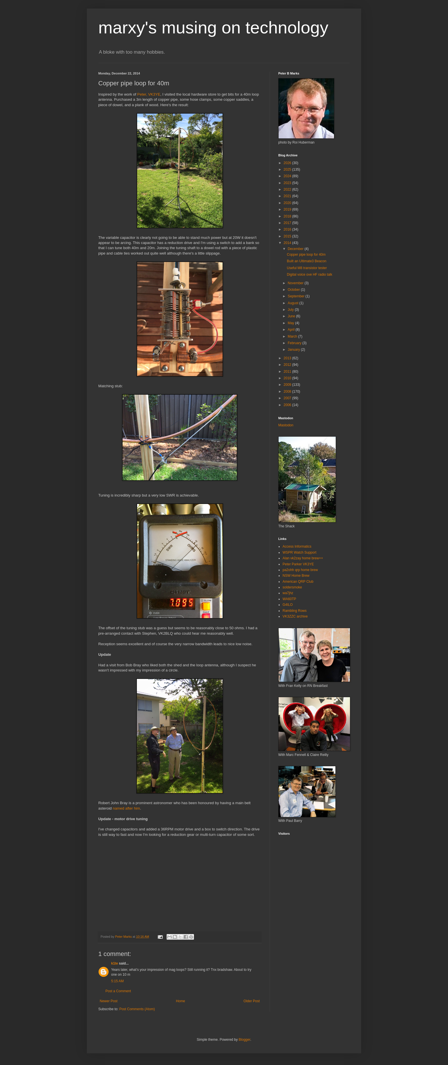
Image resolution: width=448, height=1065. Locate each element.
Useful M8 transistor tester (307, 268)
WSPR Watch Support (299, 552)
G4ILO (288, 605)
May (291, 323)
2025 (288, 170)
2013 (288, 358)
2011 (288, 372)
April (291, 330)
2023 (288, 183)
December (296, 249)
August (293, 303)
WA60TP (289, 599)
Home (180, 1001)
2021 (288, 196)
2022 (288, 189)
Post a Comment (118, 991)
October (294, 290)
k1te (114, 963)
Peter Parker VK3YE (298, 564)
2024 (288, 176)
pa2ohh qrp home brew (300, 570)
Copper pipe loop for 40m (306, 255)
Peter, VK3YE (148, 94)
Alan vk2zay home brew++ (303, 558)
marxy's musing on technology (213, 27)
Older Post (251, 1001)
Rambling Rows (295, 611)
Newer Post (108, 1001)
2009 (288, 385)
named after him (126, 808)
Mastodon (285, 425)
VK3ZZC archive (295, 616)
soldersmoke (292, 587)
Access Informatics (297, 546)
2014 (288, 243)
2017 (288, 223)
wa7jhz (288, 593)
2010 (288, 378)
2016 (288, 229)
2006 (288, 405)
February (295, 343)
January (294, 350)
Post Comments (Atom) (137, 1009)
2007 (288, 398)
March (293, 336)
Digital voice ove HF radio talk (309, 275)
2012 (288, 365)
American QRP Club (298, 582)
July (291, 310)
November (296, 283)
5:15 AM (117, 981)
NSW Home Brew (296, 576)
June (292, 316)
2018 (288, 216)
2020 (288, 203)
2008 (288, 392)
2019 (288, 209)
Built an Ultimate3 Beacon (306, 261)
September (296, 296)
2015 (288, 236)
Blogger (244, 1040)
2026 (288, 163)
